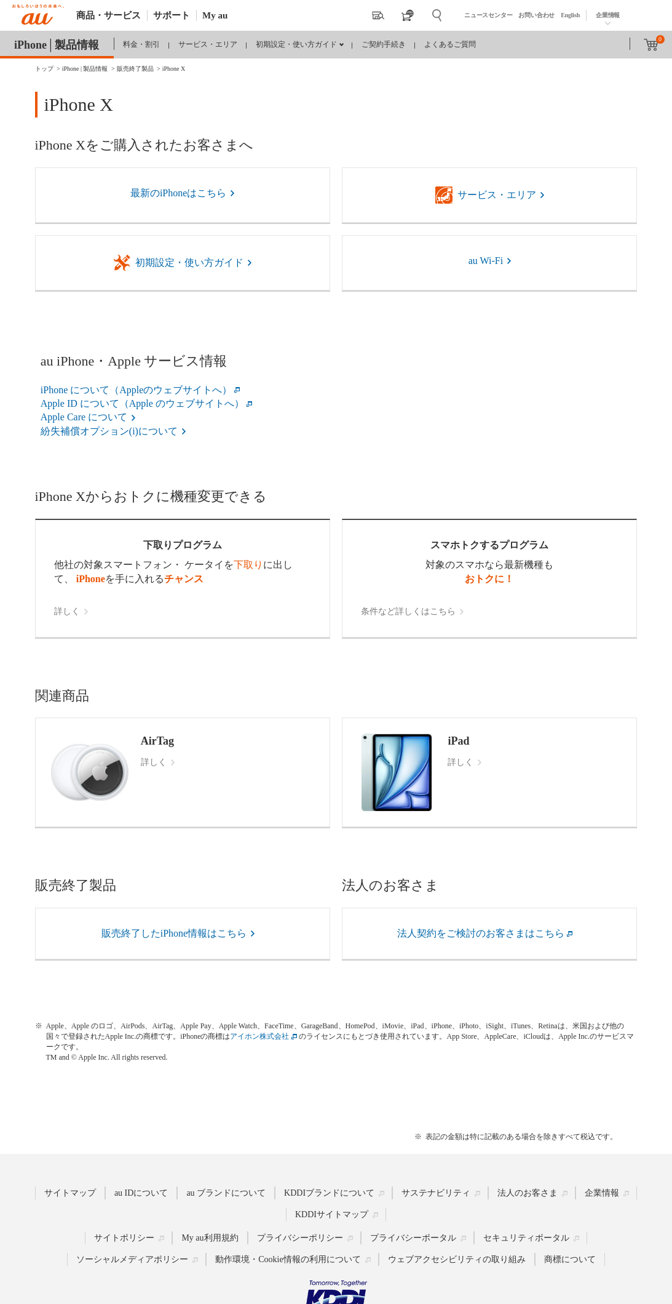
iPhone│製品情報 (56, 45)
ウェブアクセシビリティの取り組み (457, 1259)
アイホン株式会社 (259, 1036)
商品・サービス (108, 15)
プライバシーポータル (413, 1237)
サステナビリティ (435, 1193)
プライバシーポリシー (300, 1237)
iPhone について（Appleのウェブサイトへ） (136, 390)
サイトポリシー (124, 1237)
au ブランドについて (226, 1193)
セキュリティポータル (526, 1237)
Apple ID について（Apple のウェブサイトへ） (142, 403)
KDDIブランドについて (329, 1193)
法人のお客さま (527, 1193)
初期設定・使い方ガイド (296, 44)
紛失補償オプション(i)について (109, 431)
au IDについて (141, 1193)
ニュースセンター (488, 15)
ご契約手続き (384, 44)
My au (214, 15)
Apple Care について (84, 417)
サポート (171, 15)
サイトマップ (70, 1193)
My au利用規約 (209, 1237)
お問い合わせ (536, 15)
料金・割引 (141, 44)
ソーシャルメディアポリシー (132, 1259)
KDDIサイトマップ (331, 1214)
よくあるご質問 (450, 44)
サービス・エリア (207, 44)
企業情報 (608, 15)
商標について (570, 1259)
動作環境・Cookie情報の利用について (287, 1259)
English (570, 15)
